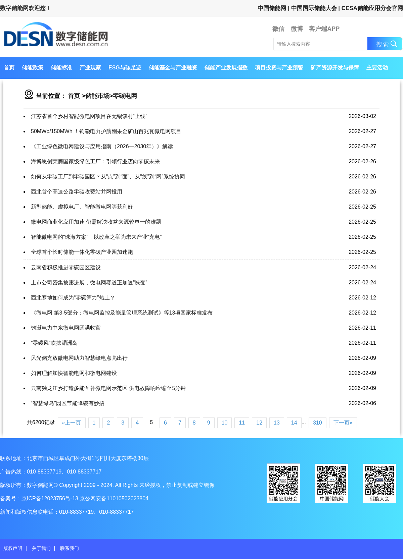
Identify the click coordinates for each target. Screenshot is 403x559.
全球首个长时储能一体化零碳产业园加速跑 (82, 252)
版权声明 (12, 548)
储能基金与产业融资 (173, 67)
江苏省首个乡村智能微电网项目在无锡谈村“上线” (89, 116)
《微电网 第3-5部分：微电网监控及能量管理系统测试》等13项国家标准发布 (122, 313)
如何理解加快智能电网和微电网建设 (74, 373)
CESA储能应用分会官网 (372, 8)
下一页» (343, 423)
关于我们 (41, 548)
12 (259, 423)
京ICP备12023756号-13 (50, 498)
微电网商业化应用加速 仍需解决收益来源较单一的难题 (96, 222)
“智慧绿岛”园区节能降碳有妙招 (67, 403)
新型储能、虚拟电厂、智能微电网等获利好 (82, 207)
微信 (278, 28)
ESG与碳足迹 (124, 67)
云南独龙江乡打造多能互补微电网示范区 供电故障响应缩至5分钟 (108, 388)
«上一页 (71, 423)
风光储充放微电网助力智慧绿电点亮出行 (79, 358)
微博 (297, 28)
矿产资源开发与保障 (335, 67)
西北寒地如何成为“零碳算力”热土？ (73, 297)
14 (294, 423)
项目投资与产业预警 (279, 67)
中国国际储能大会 (314, 8)
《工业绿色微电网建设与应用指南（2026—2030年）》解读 (102, 146)
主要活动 (377, 67)
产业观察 (90, 67)
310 (317, 423)
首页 (9, 67)
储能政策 (32, 67)
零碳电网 (125, 96)
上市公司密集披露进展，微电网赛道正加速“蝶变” (89, 282)
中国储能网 (272, 8)
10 (225, 423)
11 (242, 423)
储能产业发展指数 (226, 67)
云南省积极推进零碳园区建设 (66, 267)
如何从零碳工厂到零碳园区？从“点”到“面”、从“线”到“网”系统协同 (108, 176)
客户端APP (324, 28)
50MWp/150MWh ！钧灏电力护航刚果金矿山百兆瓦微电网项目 (106, 131)
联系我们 (69, 548)
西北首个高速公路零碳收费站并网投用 (76, 191)
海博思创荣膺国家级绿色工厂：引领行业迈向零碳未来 (95, 161)
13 (277, 423)
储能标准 (61, 67)
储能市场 (97, 96)
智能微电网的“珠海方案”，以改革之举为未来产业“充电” (96, 237)
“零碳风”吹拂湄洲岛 (54, 343)
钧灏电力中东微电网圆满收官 (66, 328)
